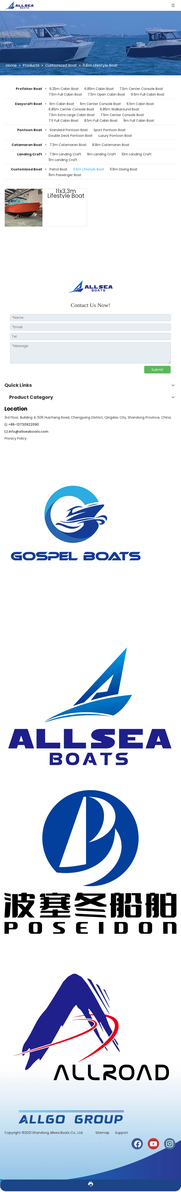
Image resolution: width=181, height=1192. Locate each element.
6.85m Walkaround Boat (119, 109)
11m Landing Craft (63, 160)
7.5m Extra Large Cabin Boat (72, 115)
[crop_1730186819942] (90, 702)
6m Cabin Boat (61, 103)
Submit (157, 369)
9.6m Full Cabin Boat (148, 94)
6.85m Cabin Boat (99, 88)
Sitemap (102, 1132)
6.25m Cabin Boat (64, 88)
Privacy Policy (15, 438)
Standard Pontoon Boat (68, 130)
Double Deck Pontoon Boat (71, 135)
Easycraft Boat (28, 103)
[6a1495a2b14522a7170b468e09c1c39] (70, 1117)
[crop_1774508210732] (75, 529)
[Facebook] (137, 1143)
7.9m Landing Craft (65, 154)
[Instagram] (169, 1143)
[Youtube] (153, 1143)
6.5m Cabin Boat (140, 103)
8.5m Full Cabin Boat (101, 120)
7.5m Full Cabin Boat (65, 94)
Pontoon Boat (29, 130)
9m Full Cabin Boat (138, 120)
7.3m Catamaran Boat (67, 144)
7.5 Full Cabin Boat (63, 120)
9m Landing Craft (101, 154)
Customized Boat (26, 169)
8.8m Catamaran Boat (110, 144)
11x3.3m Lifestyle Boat (65, 193)
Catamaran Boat (27, 144)
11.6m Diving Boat (123, 169)
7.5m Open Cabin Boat (106, 94)
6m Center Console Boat (100, 103)
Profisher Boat (29, 88)
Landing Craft (29, 154)
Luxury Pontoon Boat (115, 135)
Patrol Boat (58, 169)
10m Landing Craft (137, 154)
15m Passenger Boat (65, 175)
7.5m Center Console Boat (141, 88)
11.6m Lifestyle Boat (88, 169)
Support (121, 1132)
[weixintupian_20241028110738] (90, 862)
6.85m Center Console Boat (71, 109)
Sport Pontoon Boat (110, 130)
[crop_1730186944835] (90, 1022)
